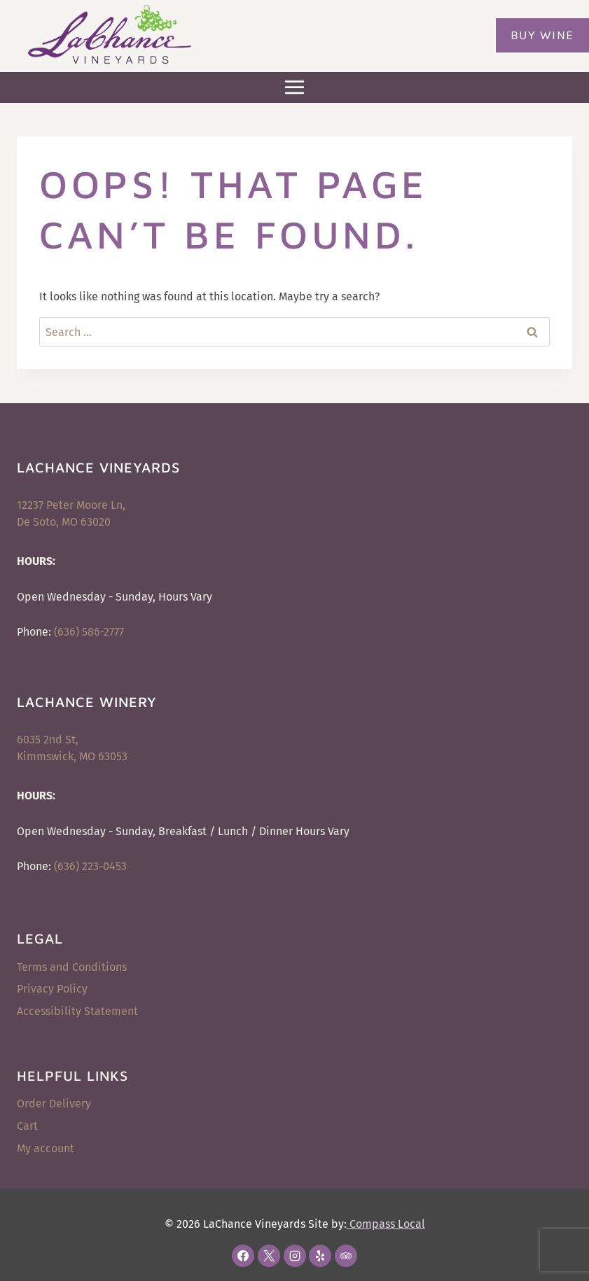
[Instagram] (295, 1256)
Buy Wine (542, 35)
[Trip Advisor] (346, 1256)
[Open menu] (294, 87)
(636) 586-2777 (89, 631)
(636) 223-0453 (90, 866)
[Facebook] (243, 1256)
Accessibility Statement (77, 1011)
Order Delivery (54, 1103)
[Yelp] (320, 1256)
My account (45, 1148)
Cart (27, 1126)
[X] (269, 1256)
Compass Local (386, 1224)
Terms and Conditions (72, 967)
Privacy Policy (52, 988)
